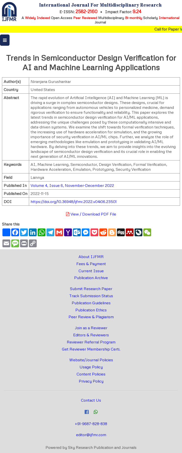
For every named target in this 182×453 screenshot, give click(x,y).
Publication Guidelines (91, 302)
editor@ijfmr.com (91, 434)
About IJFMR (91, 256)
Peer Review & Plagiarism (91, 316)
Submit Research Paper (91, 288)
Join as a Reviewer (91, 327)
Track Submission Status (91, 295)
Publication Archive (91, 277)
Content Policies (91, 374)
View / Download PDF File (91, 214)
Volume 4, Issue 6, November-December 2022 (72, 185)
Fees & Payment (91, 263)
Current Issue (91, 270)
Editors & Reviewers (91, 334)
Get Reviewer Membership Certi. (91, 349)
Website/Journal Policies (91, 359)
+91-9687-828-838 (91, 423)
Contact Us (91, 400)
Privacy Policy (91, 381)
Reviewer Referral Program (91, 342)
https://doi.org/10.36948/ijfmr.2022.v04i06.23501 (74, 201)
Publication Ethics (91, 309)
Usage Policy (91, 366)
